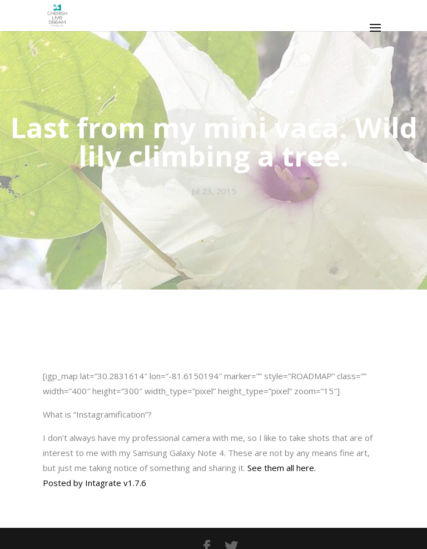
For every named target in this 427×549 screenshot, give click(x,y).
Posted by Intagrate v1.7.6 (94, 482)
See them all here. (281, 467)
